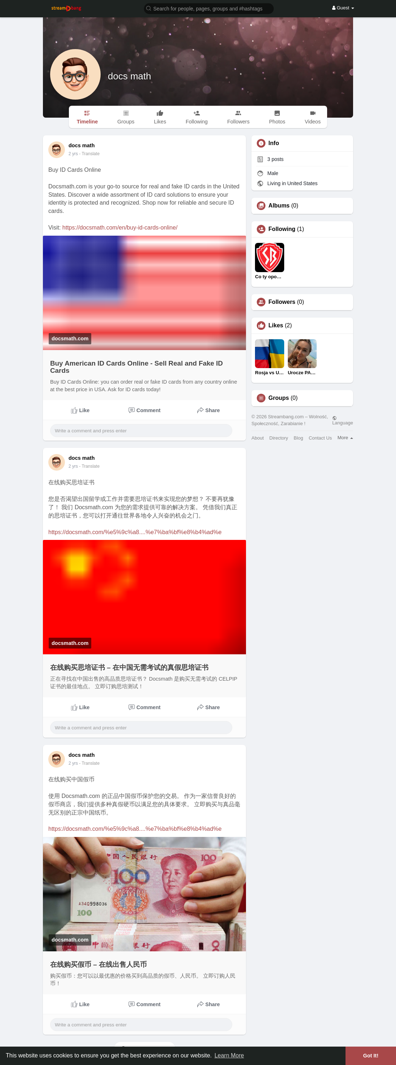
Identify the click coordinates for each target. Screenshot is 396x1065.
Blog (298, 438)
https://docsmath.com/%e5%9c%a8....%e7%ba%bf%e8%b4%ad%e (134, 532)
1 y (71, 153)
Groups (278, 398)
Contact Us (320, 438)
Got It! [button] (370, 1056)
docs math (129, 76)
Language (342, 420)
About (257, 438)
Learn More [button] (229, 1055)
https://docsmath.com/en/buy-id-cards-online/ (119, 227)
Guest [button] (343, 7)
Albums (279, 206)
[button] (208, 8)
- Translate (85, 153)
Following (281, 229)
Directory (278, 438)
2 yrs (73, 466)
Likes (275, 325)
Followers (281, 302)
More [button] (345, 437)
